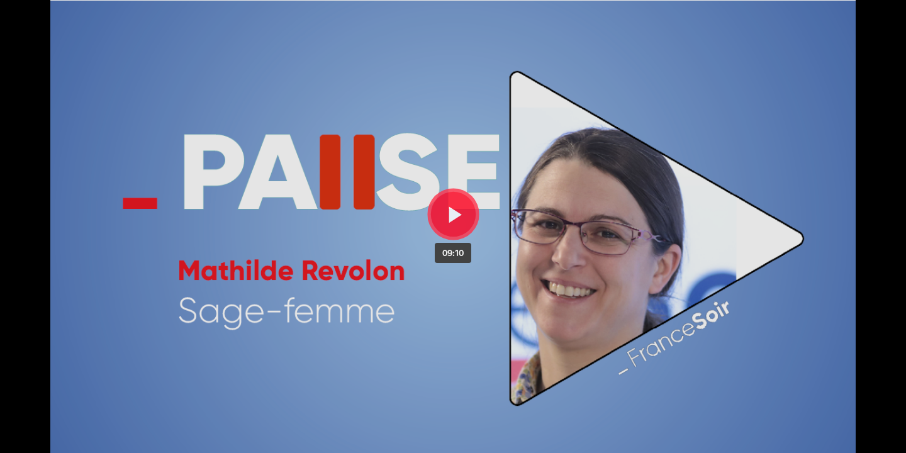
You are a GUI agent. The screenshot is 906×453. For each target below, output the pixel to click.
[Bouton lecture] (453, 214)
